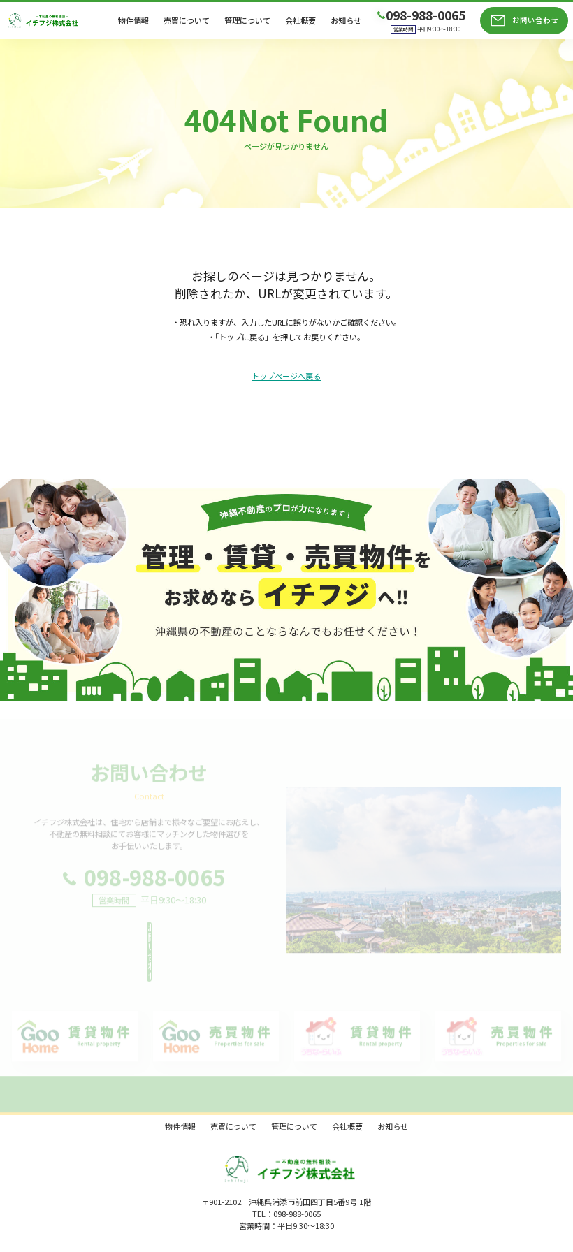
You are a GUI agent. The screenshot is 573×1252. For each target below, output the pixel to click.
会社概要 (300, 20)
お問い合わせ (535, 20)
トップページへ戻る (286, 376)
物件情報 (133, 20)
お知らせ (346, 20)
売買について (187, 20)
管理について (247, 20)
